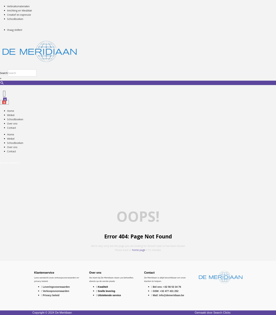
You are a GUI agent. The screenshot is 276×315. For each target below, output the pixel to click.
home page (138, 250)
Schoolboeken (15, 119)
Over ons (12, 123)
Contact (11, 127)
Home (10, 111)
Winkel (10, 115)
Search (4, 73)
